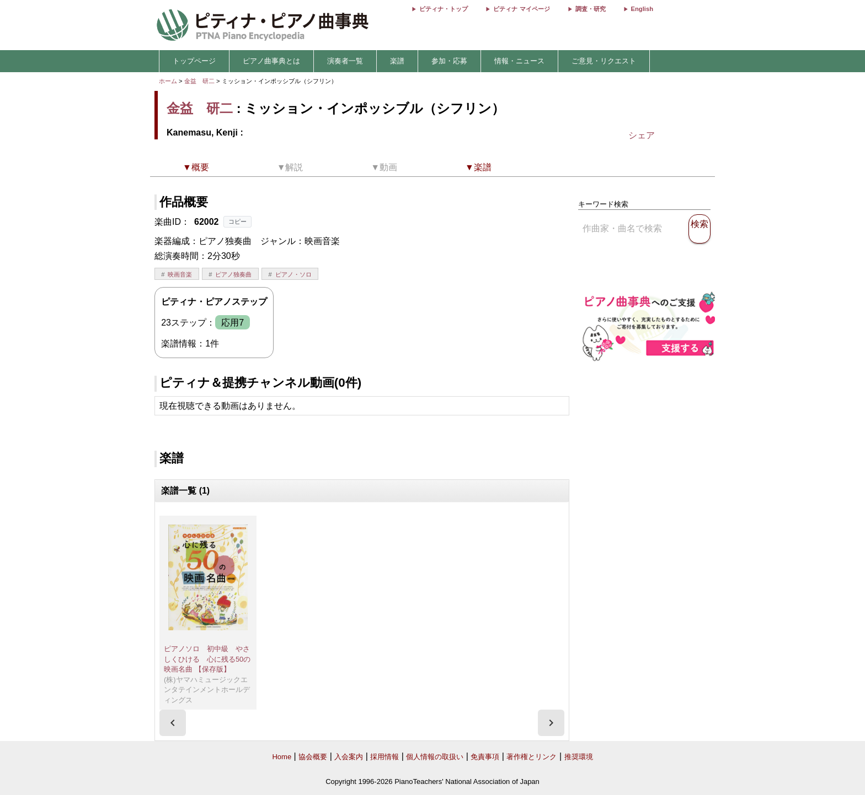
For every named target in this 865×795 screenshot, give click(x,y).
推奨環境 (578, 757)
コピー (237, 221)
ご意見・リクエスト (604, 61)
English (642, 9)
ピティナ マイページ (521, 9)
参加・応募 (449, 61)
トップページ (194, 61)
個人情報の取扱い (434, 757)
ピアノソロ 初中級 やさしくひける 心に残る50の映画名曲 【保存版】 (207, 659)
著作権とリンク (531, 757)
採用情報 (384, 757)
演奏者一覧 (345, 61)
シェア (641, 135)
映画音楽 (180, 274)
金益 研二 (199, 81)
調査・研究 (590, 9)
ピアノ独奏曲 (233, 274)
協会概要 (312, 757)
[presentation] (172, 723)
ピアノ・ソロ (293, 274)
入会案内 (348, 757)
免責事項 (485, 757)
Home (281, 757)
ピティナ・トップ (443, 9)
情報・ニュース (519, 61)
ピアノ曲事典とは (271, 61)
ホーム (168, 81)
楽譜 (397, 61)
